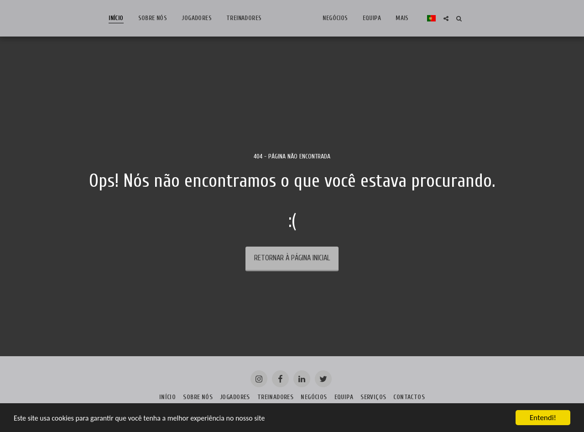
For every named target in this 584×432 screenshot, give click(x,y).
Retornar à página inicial (292, 257)
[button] (491, 18)
